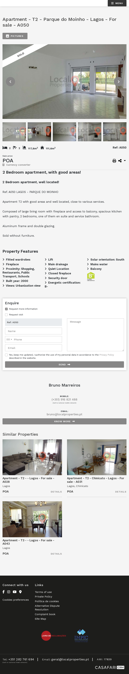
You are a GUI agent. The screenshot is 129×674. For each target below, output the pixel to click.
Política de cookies (47, 601)
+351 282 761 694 (21, 659)
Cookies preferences (16, 599)
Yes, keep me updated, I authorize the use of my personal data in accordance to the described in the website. (61, 356)
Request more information (23, 309)
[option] (64, 81)
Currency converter (16, 164)
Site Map (40, 618)
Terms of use (43, 592)
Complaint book (45, 614)
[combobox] (33, 339)
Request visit (16, 314)
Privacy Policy (106, 355)
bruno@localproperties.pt (64, 414)
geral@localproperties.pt (70, 659)
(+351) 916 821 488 (64, 399)
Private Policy (43, 596)
